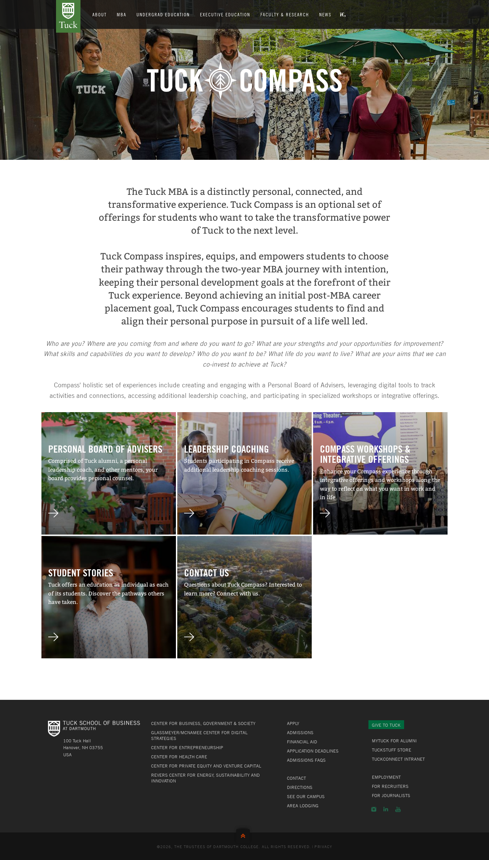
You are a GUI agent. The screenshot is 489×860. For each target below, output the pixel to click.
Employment (386, 777)
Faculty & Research (284, 14)
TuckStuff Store (391, 750)
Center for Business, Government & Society (203, 723)
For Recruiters (390, 786)
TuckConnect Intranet (398, 759)
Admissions (300, 732)
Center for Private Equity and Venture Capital (206, 766)
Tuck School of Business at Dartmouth (68, 16)
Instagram (373, 809)
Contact (296, 778)
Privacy (323, 846)
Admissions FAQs (306, 760)
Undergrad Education (163, 14)
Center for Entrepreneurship (187, 747)
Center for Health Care (179, 756)
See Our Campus (306, 796)
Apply (293, 723)
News (325, 14)
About (99, 14)
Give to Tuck (386, 725)
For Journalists (391, 795)
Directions (299, 787)
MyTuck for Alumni (394, 740)
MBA (121, 14)
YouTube (398, 809)
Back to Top (244, 834)
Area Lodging (303, 805)
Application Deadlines (313, 751)
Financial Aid (302, 741)
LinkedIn (385, 809)
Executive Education (225, 14)
